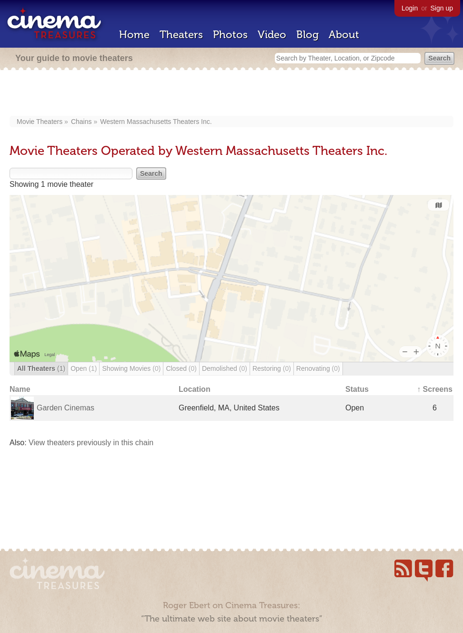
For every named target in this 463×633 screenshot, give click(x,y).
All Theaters (41, 368)
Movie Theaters (39, 121)
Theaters (181, 34)
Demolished (224, 368)
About (344, 34)
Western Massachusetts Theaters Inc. (155, 121)
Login (410, 8)
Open (83, 368)
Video (272, 34)
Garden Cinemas (65, 408)
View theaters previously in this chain (91, 443)
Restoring (271, 368)
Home (134, 34)
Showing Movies (131, 368)
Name (20, 389)
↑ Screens (435, 389)
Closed (181, 368)
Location (195, 389)
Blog (307, 34)
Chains (81, 121)
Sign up (442, 8)
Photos (230, 34)
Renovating (318, 368)
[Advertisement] (231, 94)
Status (357, 389)
